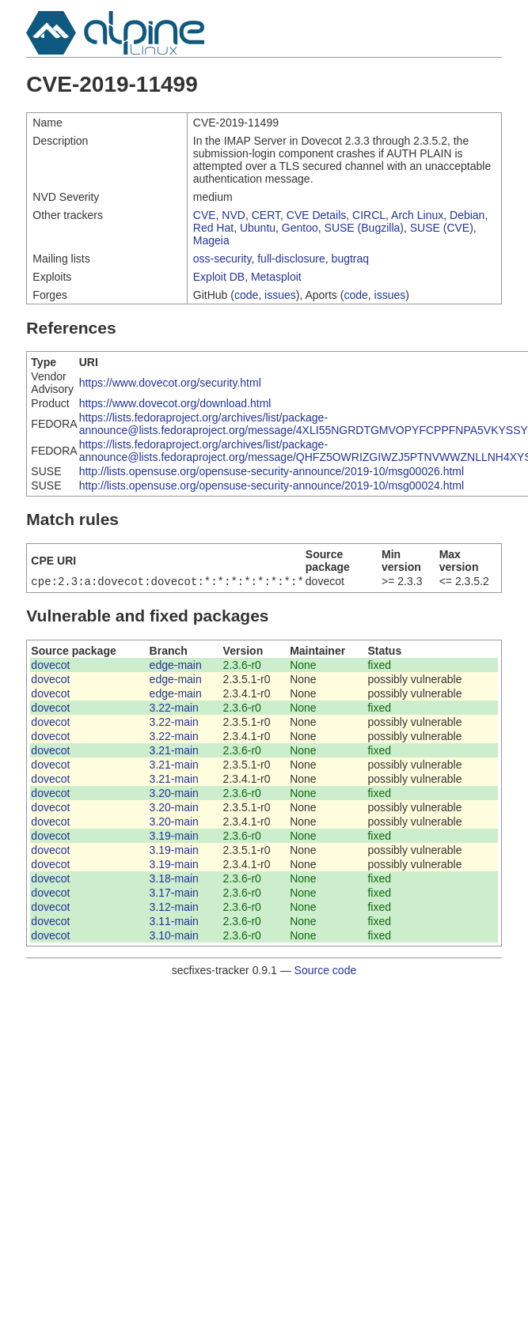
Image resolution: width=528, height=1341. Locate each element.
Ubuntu (257, 227)
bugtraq (350, 258)
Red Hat (213, 227)
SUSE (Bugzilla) (364, 227)
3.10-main (174, 937)
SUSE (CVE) (441, 227)
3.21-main (174, 752)
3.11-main (174, 922)
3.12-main (174, 908)
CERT (266, 215)
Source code (325, 971)
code (246, 295)
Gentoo (300, 227)
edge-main (176, 666)
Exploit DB (219, 276)
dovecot (50, 666)
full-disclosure (291, 258)
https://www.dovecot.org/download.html (175, 403)
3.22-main (174, 709)
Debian (467, 215)
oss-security (222, 258)
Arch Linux (417, 215)
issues (280, 295)
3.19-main (174, 837)
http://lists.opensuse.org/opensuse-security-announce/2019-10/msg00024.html (271, 485)
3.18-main (174, 880)
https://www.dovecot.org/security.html (170, 382)
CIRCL (369, 215)
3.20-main (174, 794)
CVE (204, 215)
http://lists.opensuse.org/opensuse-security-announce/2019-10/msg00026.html (271, 471)
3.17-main (174, 894)
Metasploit (276, 276)
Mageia (211, 240)
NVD (233, 215)
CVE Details (316, 215)
